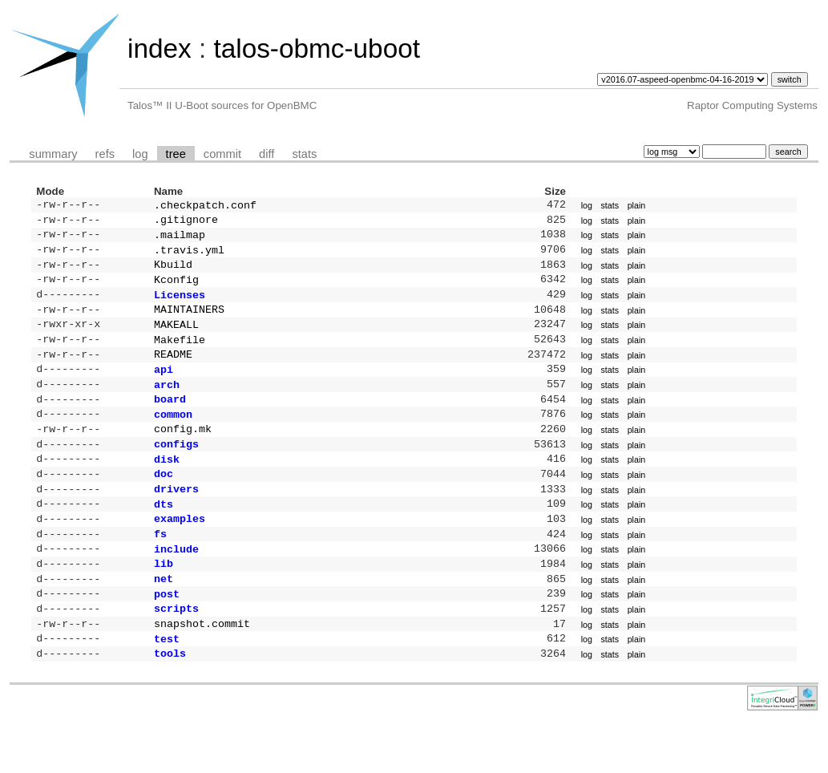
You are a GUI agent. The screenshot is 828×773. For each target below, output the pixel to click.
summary (53, 154)
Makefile (179, 355)
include (176, 587)
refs (105, 154)
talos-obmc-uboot (316, 48)
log (140, 154)
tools (170, 702)
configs (176, 470)
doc (163, 503)
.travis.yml (189, 256)
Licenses (179, 305)
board (170, 421)
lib (163, 603)
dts (163, 537)
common (173, 438)
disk (167, 487)
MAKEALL (176, 338)
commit (222, 154)
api (163, 388)
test (167, 686)
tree (176, 154)
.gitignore (186, 222)
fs (160, 570)
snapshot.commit (202, 669)
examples (179, 553)
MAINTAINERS (189, 321)
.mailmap (179, 239)
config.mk (183, 454)
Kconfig (176, 288)
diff (266, 154)
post (167, 636)
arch (167, 405)
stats (304, 154)
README (173, 371)
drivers (176, 520)
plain (637, 206)
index (159, 48)
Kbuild (173, 272)
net (163, 620)
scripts (176, 653)
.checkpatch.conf (205, 206)
